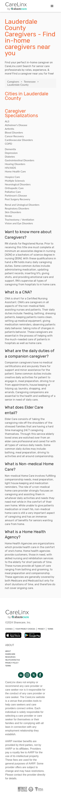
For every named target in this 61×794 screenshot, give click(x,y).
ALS (7, 121)
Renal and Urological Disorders (22, 204)
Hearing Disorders (15, 163)
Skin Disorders (13, 212)
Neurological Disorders (18, 184)
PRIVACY (41, 629)
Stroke (8, 215)
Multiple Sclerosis (15, 180)
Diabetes (10, 156)
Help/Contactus (12, 660)
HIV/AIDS (10, 167)
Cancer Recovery (14, 136)
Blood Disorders (14, 132)
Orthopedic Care (14, 188)
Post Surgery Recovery (17, 199)
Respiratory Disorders (17, 208)
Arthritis (9, 128)
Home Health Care (15, 171)
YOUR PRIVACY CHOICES (25, 629)
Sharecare (10, 654)
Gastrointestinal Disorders (19, 160)
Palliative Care (13, 191)
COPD (8, 143)
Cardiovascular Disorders (19, 139)
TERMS (50, 629)
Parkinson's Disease (16, 195)
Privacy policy (12, 663)
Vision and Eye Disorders (19, 223)
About (8, 651)
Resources (10, 657)
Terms (8, 666)
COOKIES (9, 629)
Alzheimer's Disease (16, 125)
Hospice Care (12, 176)
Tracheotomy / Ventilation (19, 219)
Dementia (10, 149)
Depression (11, 152)
